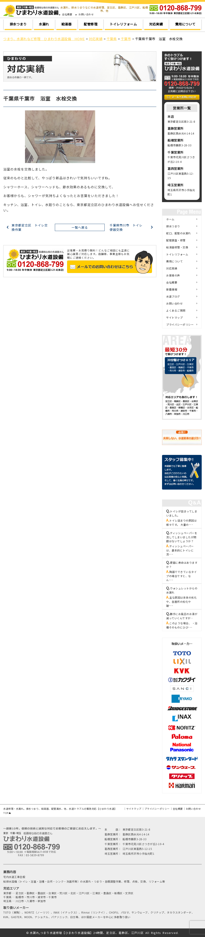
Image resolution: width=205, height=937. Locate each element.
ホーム (170, 219)
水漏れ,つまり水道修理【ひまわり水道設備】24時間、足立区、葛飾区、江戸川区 (87, 933)
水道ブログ (173, 296)
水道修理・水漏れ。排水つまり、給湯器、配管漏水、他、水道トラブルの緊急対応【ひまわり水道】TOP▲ (60, 811)
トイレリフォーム (123, 24)
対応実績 (156, 24)
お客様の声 (173, 275)
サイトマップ (174, 317)
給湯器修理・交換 (177, 247)
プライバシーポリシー (180, 324)
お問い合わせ (86, 14)
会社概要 (67, 14)
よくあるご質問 (175, 310)
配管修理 (90, 24)
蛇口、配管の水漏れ (178, 233)
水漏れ (44, 24)
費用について (185, 24)
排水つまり (18, 24)
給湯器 (66, 24)
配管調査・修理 (175, 240)
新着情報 (171, 289)
